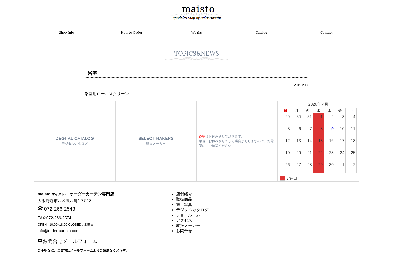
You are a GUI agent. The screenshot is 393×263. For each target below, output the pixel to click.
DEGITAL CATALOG (74, 140)
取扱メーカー (188, 225)
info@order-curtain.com (58, 231)
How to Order (131, 32)
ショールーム (188, 215)
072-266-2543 (59, 209)
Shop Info (66, 32)
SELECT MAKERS (156, 140)
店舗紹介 (184, 194)
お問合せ (184, 231)
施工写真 (184, 204)
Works (196, 32)
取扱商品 (184, 199)
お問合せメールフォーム (70, 240)
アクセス (184, 220)
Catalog (261, 32)
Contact (326, 32)
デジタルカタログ (192, 210)
